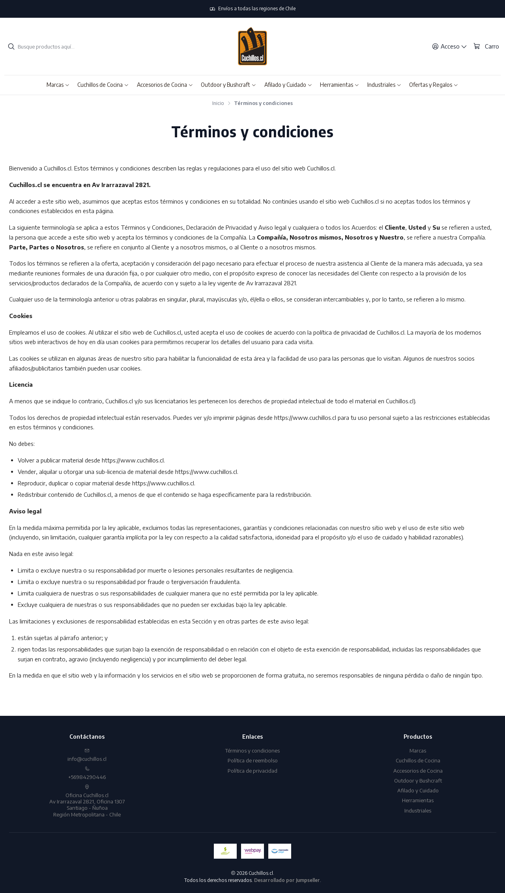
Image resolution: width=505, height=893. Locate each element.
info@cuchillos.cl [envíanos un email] (87, 755)
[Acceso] (449, 46)
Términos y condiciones (252, 750)
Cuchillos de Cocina (418, 760)
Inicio (218, 103)
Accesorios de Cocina (418, 770)
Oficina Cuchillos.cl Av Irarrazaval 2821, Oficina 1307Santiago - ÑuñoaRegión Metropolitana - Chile (87, 801)
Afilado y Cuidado (418, 790)
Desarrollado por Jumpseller (287, 880)
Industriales (417, 810)
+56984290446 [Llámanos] (87, 773)
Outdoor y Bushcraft (418, 780)
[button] (58, 85)
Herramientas (418, 800)
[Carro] (486, 46)
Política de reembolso (253, 760)
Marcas (418, 750)
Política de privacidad (252, 770)
